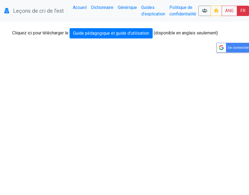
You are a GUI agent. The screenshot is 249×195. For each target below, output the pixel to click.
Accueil (80, 7)
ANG (229, 10)
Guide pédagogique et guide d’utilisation (111, 33)
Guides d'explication (153, 11)
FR (242, 10)
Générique (127, 7)
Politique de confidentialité (182, 11)
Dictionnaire (102, 7)
